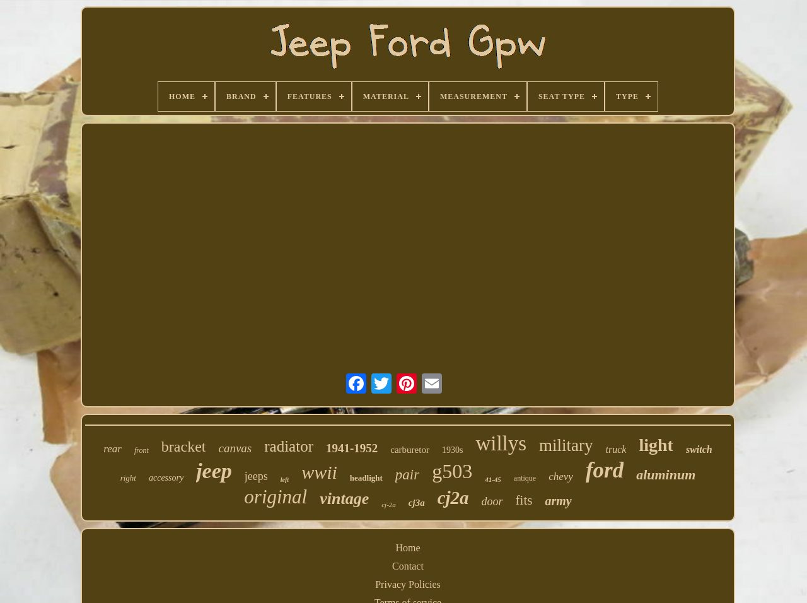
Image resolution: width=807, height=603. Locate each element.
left (285, 479)
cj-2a (388, 504)
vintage (344, 498)
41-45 (493, 479)
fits (524, 500)
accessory (166, 478)
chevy (561, 477)
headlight (366, 478)
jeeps (256, 476)
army (558, 501)
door (492, 501)
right (128, 478)
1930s (452, 450)
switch (699, 449)
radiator (288, 446)
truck (616, 449)
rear (112, 449)
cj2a (453, 498)
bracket (183, 446)
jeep (214, 471)
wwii (319, 472)
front (141, 450)
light (656, 445)
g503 (452, 471)
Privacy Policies (408, 584)
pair (407, 475)
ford (605, 470)
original (275, 497)
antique (525, 478)
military (566, 445)
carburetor (409, 450)
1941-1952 (352, 448)
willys (500, 443)
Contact (408, 566)
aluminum (665, 475)
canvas (235, 448)
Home (407, 547)
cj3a (417, 503)
